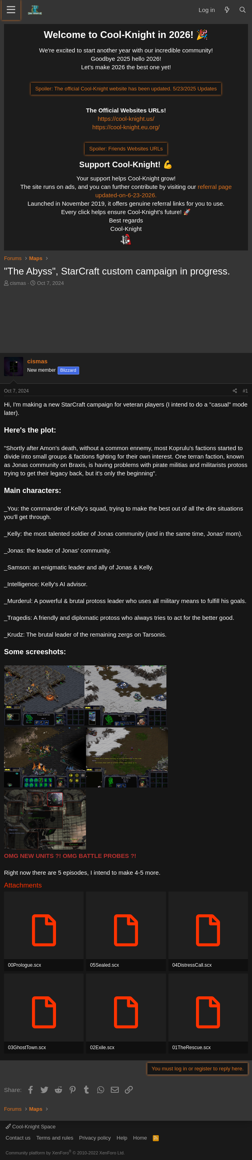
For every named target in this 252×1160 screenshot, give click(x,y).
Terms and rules (54, 1138)
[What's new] (226, 9)
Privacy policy (95, 1138)
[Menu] (11, 10)
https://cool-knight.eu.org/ (126, 127)
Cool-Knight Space (31, 1127)
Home (140, 1138)
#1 (245, 391)
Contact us (18, 1138)
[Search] (242, 9)
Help (122, 1138)
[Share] (235, 391)
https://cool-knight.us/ (126, 118)
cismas (18, 283)
